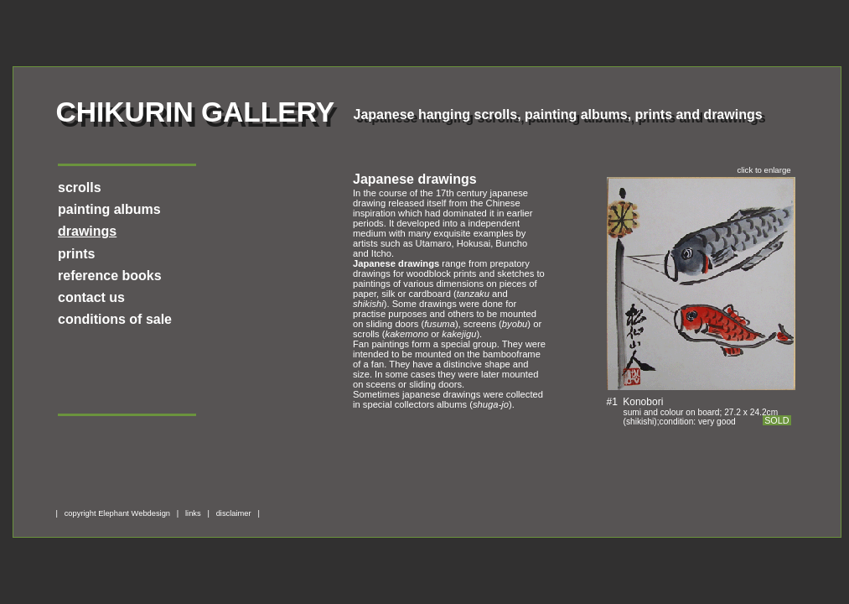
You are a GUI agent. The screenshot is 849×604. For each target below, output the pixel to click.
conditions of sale (115, 319)
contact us (91, 297)
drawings (87, 231)
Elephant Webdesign (134, 513)
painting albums (109, 209)
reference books (110, 275)
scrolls (79, 187)
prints (76, 254)
